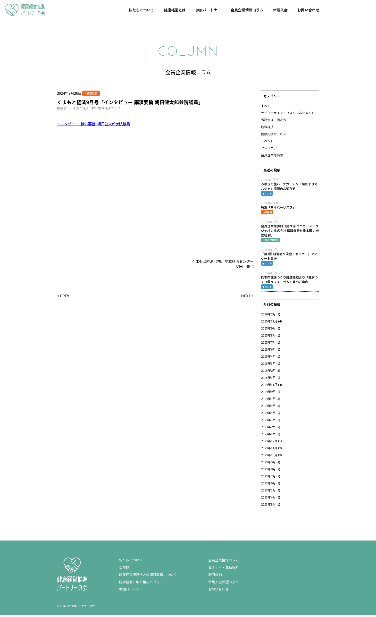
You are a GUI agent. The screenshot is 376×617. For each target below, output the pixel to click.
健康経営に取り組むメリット (141, 584)
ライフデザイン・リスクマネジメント (288, 115)
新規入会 (280, 9)
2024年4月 (268, 415)
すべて (265, 108)
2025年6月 (268, 351)
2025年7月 (268, 344)
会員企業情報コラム (247, 9)
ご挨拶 (124, 569)
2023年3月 (268, 506)
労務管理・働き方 (273, 122)
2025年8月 (268, 337)
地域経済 (267, 129)
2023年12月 (269, 443)
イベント (267, 143)
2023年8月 (268, 471)
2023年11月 (269, 450)
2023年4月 (268, 499)
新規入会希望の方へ (223, 584)
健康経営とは (175, 9)
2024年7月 (268, 400)
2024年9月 (268, 393)
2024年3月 (268, 422)
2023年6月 (268, 485)
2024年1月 (268, 436)
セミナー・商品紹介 (223, 569)
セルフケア (269, 150)
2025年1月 (268, 379)
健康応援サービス (273, 136)
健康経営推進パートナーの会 (23, 15)
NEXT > (247, 297)
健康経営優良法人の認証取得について (148, 576)
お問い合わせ (308, 9)
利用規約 (215, 576)
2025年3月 (268, 365)
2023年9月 (268, 464)
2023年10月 (269, 457)
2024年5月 (268, 408)
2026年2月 (268, 316)
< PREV (63, 297)
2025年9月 (268, 330)
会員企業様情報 (272, 157)
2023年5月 (268, 492)
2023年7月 (268, 478)
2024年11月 (269, 386)
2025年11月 (269, 323)
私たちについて (141, 9)
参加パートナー (208, 9)
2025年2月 (268, 372)
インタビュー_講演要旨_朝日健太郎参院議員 (93, 125)
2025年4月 (268, 358)
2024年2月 (268, 429)
